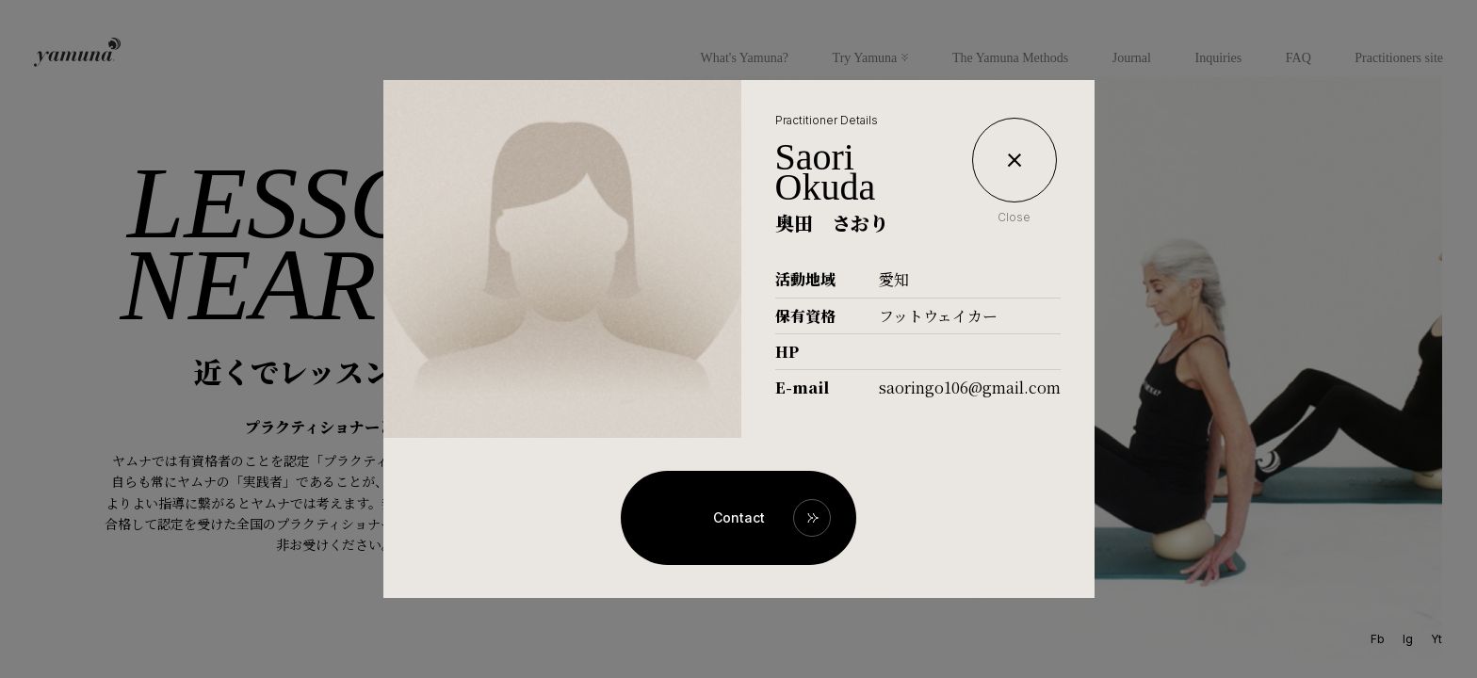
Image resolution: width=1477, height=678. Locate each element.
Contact (739, 517)
